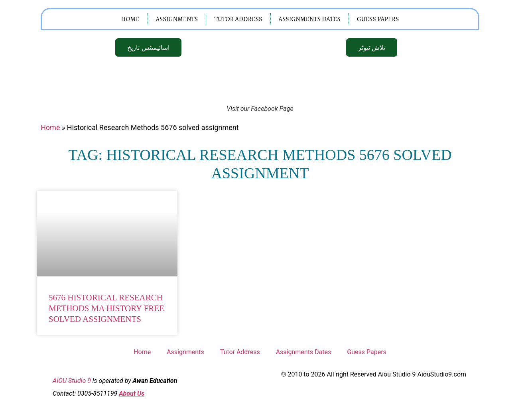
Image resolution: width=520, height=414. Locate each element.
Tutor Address (238, 19)
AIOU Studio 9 (72, 380)
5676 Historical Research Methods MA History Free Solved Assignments (106, 308)
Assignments (177, 19)
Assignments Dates (310, 19)
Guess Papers (378, 19)
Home (130, 19)
